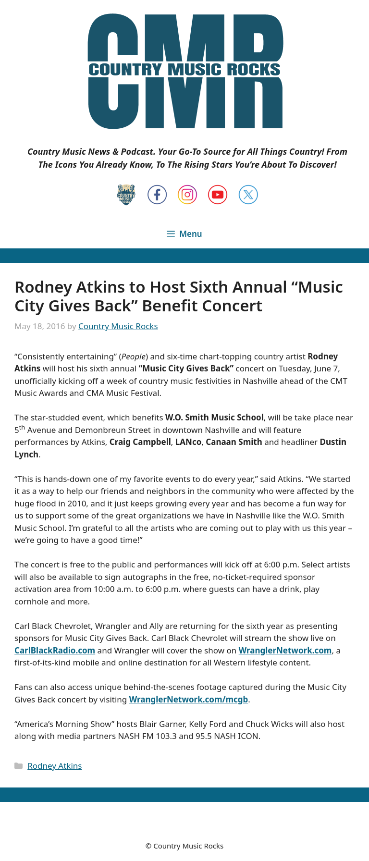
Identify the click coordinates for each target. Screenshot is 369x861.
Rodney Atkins (54, 765)
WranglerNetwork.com (285, 650)
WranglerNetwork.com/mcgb (188, 699)
